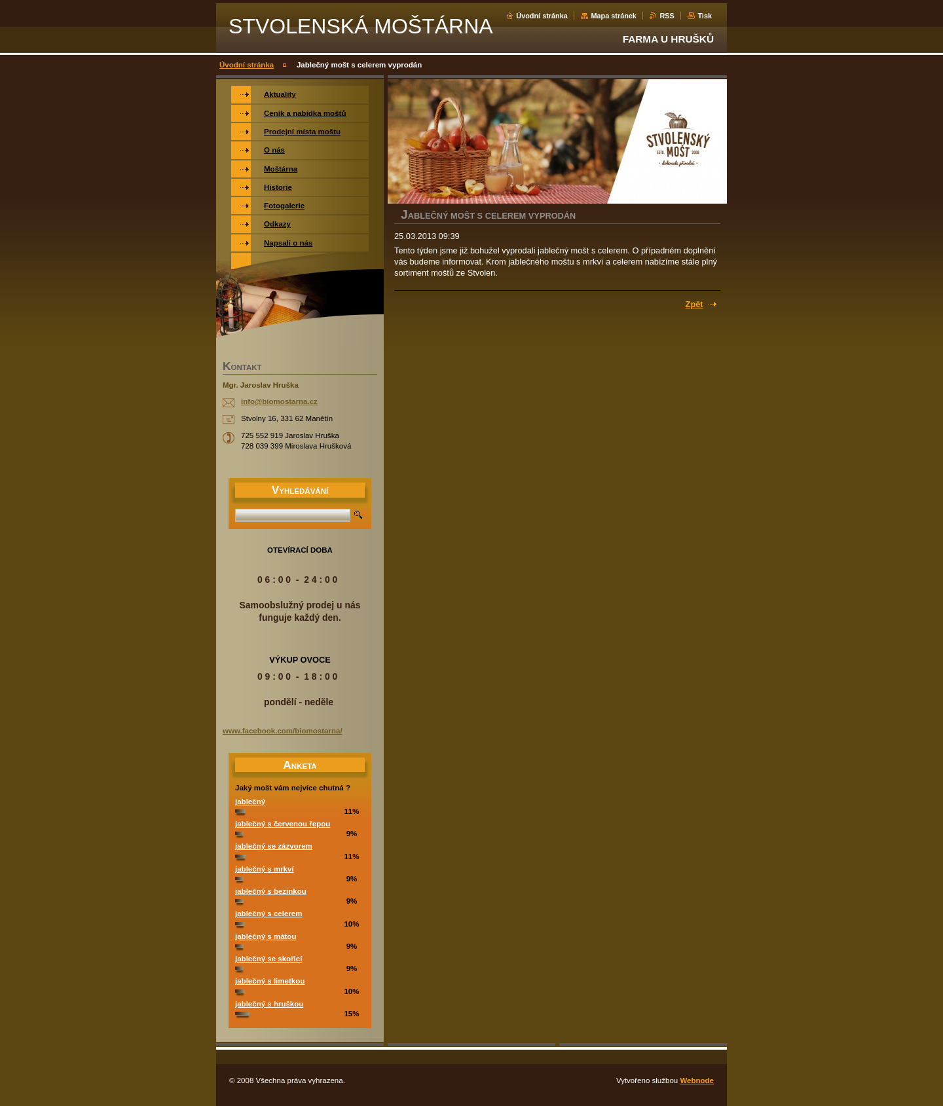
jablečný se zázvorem (273, 846)
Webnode (697, 1080)
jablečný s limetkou (270, 981)
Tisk (704, 16)
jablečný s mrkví (264, 869)
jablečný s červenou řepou (282, 824)
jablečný (250, 801)
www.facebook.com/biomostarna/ (282, 731)
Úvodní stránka (542, 16)
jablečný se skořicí (268, 959)
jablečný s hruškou (269, 1004)
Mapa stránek (614, 16)
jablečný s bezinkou (270, 891)
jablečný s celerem (268, 913)
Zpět (694, 304)
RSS (666, 16)
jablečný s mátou (265, 936)
